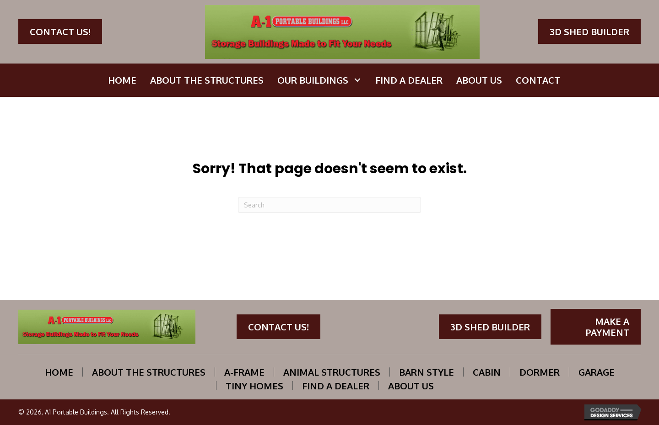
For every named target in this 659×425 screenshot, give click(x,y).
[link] (122, 80)
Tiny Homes (254, 385)
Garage (596, 372)
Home (59, 372)
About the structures (148, 372)
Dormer (539, 372)
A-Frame (244, 372)
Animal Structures (331, 372)
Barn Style (426, 372)
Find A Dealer (335, 385)
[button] (60, 31)
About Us (411, 385)
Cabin (487, 372)
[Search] (329, 205)
